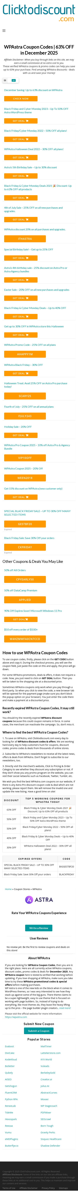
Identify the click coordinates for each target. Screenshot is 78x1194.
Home (8, 889)
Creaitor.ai (46, 1079)
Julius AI (45, 1086)
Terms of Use (8, 1188)
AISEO (8, 1079)
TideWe (9, 1112)
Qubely (9, 1072)
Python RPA (11, 1099)
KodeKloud (11, 1059)
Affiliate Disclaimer (29, 1188)
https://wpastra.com (16, 1017)
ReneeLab (10, 1105)
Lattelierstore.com (50, 1053)
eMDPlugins (11, 1139)
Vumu (8, 1132)
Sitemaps (63, 1188)
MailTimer (46, 1046)
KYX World (46, 1059)
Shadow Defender (50, 1145)
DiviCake (9, 1053)
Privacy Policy (48, 1188)
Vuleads (45, 1066)
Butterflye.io (11, 1145)
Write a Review (38, 927)
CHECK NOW (21, 98)
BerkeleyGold (48, 1072)
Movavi (44, 1099)
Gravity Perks (48, 1132)
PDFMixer (46, 1112)
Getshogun (11, 1086)
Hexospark (11, 1119)
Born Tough (47, 1125)
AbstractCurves (49, 1092)
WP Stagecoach (49, 1105)
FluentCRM (11, 1092)
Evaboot (9, 1046)
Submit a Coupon (38, 1030)
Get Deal (20, 120)
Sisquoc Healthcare (51, 1139)
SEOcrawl (46, 1119)
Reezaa (9, 1125)
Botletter (9, 1066)
